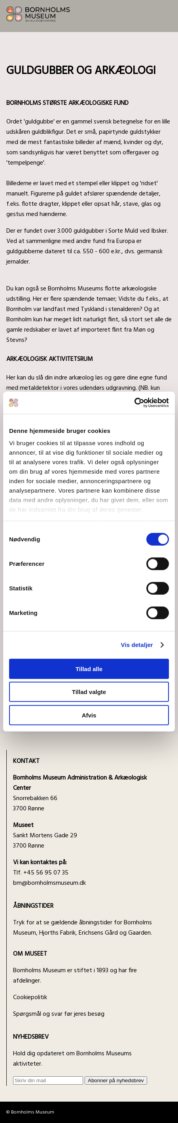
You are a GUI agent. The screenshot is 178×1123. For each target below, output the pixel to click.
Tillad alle (89, 668)
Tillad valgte (89, 692)
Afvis (89, 714)
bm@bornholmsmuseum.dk (49, 883)
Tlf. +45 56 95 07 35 (40, 867)
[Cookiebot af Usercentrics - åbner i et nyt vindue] (134, 403)
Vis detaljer (137, 644)
